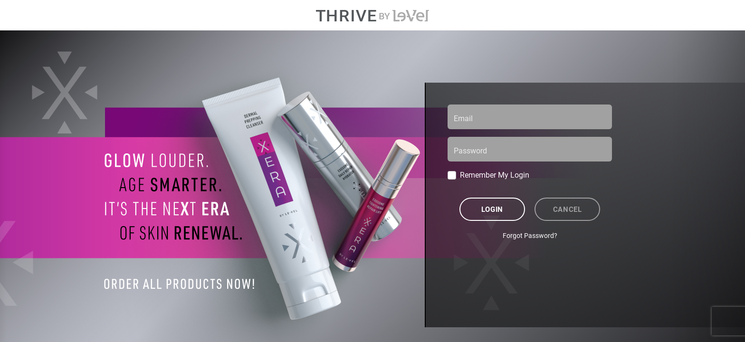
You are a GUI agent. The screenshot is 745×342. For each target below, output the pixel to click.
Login (492, 209)
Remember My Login (494, 175)
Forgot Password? (530, 235)
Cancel (567, 209)
